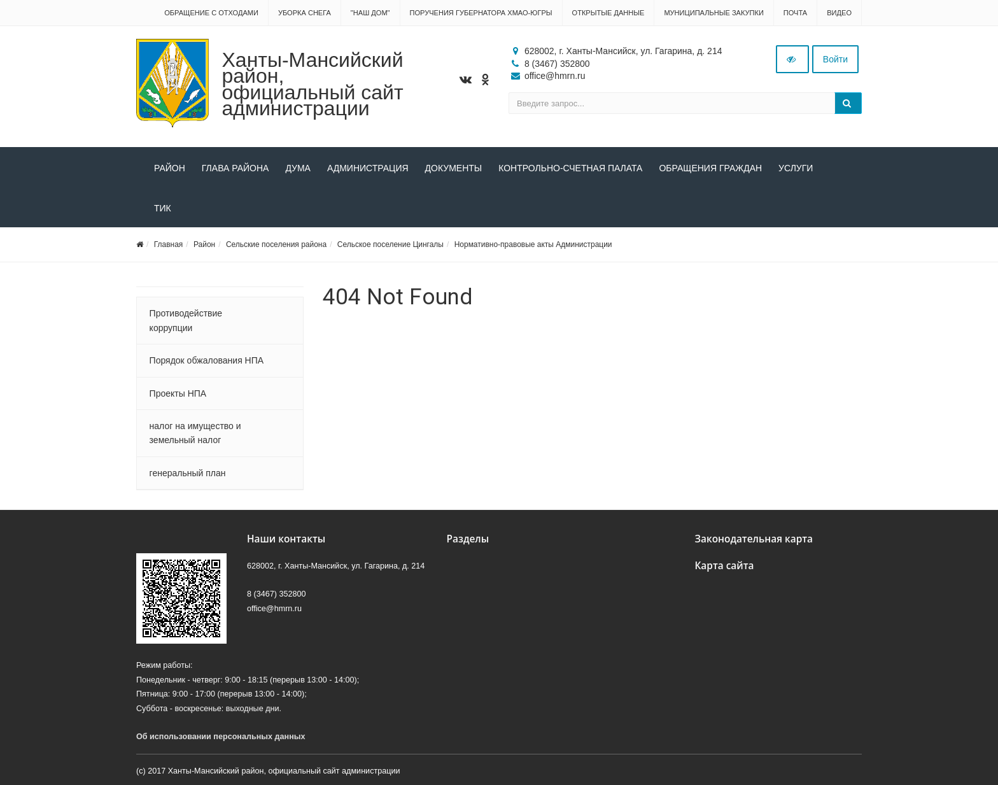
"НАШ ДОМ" (370, 13)
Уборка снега (304, 13)
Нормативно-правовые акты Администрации (533, 244)
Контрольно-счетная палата (570, 168)
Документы (453, 168)
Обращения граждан (710, 168)
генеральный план (188, 473)
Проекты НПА (178, 393)
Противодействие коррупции (186, 320)
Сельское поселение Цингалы (390, 244)
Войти (835, 59)
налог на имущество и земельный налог (195, 433)
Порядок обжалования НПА (207, 360)
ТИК (162, 208)
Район (169, 168)
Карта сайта (724, 565)
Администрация (368, 168)
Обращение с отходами (211, 13)
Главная (168, 244)
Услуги (795, 168)
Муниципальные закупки (713, 13)
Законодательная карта (754, 539)
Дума (298, 168)
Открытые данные (608, 13)
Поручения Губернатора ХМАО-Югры (481, 13)
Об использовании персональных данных (221, 736)
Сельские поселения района (276, 244)
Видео (839, 13)
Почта (795, 13)
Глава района (235, 168)
